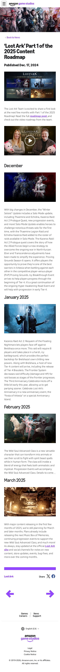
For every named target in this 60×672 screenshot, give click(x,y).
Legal (30, 648)
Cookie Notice (30, 654)
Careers (23, 616)
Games (24, 613)
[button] (4, 3)
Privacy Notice (30, 651)
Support (37, 616)
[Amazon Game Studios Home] (21, 4)
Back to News (13, 37)
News (36, 613)
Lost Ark (8, 576)
